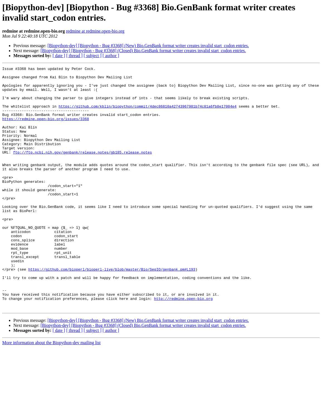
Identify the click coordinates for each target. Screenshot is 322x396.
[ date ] (59, 55)
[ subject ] (92, 55)
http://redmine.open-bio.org (183, 345)
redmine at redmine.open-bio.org (95, 31)
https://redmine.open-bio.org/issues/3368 (45, 129)
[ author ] (111, 55)
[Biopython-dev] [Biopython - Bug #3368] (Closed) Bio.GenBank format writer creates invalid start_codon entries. (143, 50)
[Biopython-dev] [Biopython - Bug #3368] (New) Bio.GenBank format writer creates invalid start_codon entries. (148, 45)
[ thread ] (74, 55)
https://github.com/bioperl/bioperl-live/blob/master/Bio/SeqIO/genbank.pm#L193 (111, 310)
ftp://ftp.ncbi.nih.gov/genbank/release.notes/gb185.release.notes (82, 169)
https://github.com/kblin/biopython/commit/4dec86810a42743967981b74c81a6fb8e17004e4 (148, 114)
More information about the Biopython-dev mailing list (51, 391)
